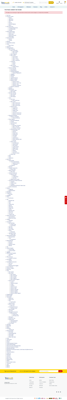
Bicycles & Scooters (10, 37)
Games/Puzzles (12, 303)
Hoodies (12, 121)
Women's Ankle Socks (17, 112)
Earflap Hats (15, 134)
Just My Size (11, 198)
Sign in (61, 3)
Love (10, 21)
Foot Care (8, 15)
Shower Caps (13, 224)
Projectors (13, 165)
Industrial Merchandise (11, 235)
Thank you (9, 363)
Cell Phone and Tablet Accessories (15, 180)
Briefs (14, 64)
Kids (7, 246)
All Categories (21, 7)
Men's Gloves (15, 149)
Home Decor (9, 221)
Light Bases (11, 19)
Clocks (8, 44)
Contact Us (52, 7)
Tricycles (10, 40)
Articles (8, 342)
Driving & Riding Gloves (13, 27)
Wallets (8, 327)
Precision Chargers (10, 268)
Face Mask (15, 135)
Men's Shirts (13, 55)
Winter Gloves (13, 141)
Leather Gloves (16, 146)
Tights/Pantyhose (14, 77)
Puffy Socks (15, 109)
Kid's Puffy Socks (16, 100)
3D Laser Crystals (10, 16)
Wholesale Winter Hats (15, 129)
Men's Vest (15, 52)
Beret (10, 201)
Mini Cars (12, 305)
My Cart (8, 367)
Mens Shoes (11, 273)
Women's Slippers (14, 292)
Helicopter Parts (14, 308)
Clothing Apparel (10, 47)
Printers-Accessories (13, 186)
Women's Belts (14, 90)
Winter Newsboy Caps (17, 139)
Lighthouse (11, 20)
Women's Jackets (14, 79)
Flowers (10, 17)
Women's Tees (16, 84)
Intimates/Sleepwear (15, 71)
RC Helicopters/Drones (13, 307)
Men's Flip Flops (14, 275)
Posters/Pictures (10, 266)
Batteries (10, 166)
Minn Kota (13, 171)
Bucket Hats (15, 133)
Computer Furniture (13, 258)
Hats (7, 199)
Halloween (11, 220)
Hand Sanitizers (12, 216)
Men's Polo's (15, 57)
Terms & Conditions (10, 352)
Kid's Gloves (15, 145)
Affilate (8, 360)
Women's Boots (14, 286)
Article (46, 7)
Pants (10, 156)
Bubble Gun (11, 298)
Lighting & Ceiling (12, 233)
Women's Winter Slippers (16, 293)
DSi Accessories (14, 313)
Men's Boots (13, 274)
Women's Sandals (14, 290)
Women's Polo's (16, 81)
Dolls (10, 300)
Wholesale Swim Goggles (13, 265)
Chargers (12, 184)
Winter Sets (13, 154)
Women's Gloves (16, 153)
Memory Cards (13, 174)
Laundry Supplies (10, 248)
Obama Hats (11, 34)
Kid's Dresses (13, 94)
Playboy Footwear (14, 283)
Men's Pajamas (14, 54)
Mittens (14, 150)
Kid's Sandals (11, 271)
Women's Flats (13, 288)
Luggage (8, 251)
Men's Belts (13, 91)
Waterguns (11, 317)
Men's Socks (13, 101)
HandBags (9, 195)
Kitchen (10, 230)
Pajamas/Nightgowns (17, 72)
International (31, 383)
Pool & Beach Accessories (11, 261)
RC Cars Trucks (12, 304)
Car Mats (10, 30)
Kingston (14, 175)
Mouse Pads (13, 169)
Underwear (13, 61)
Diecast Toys (11, 299)
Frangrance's (9, 193)
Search (51, 2)
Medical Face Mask (12, 218)
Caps (10, 203)
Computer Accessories (13, 168)
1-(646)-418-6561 (18, 2)
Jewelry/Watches (10, 240)
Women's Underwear (15, 86)
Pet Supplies (9, 259)
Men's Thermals (16, 126)
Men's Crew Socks (16, 104)
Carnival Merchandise (11, 42)
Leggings (12, 74)
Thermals (12, 124)
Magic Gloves (15, 148)
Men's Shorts (13, 65)
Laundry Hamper (12, 250)
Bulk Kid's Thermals (17, 125)
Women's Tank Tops (17, 82)
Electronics (9, 159)
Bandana (10, 87)
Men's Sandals (13, 276)
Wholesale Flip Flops (10, 348)
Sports (10, 25)
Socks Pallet (11, 335)
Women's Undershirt (17, 85)
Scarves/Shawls (14, 123)
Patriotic (10, 22)
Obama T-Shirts (12, 32)
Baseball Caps (11, 200)
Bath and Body (11, 223)
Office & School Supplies (11, 253)
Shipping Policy (10, 359)
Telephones (15, 164)
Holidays (8, 219)
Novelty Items (11, 319)
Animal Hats (15, 130)
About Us (8, 340)
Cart (64, 3)
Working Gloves (12, 236)
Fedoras (10, 205)
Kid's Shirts (13, 95)
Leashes (10, 260)
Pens (10, 255)
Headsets (12, 181)
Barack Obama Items (11, 31)
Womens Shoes (12, 280)
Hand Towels (11, 229)
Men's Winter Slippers (15, 279)
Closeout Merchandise (11, 344)
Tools (10, 238)
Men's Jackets (15, 51)
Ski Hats (14, 140)
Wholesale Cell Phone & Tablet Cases (18, 185)
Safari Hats (11, 211)
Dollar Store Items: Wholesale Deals (14, 345)
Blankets (8, 41)
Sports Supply (9, 295)
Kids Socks (13, 99)
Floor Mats (11, 228)
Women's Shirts (14, 80)
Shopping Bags (10, 294)
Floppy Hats (11, 208)
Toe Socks (15, 111)
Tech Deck (11, 310)
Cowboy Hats (11, 204)
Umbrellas (9, 324)
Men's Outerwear (14, 50)
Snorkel (10, 264)
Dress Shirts (15, 56)
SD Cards (14, 178)
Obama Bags (11, 36)
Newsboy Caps (11, 210)
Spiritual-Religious (12, 24)
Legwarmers (15, 107)
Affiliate (50, 383)
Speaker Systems (16, 163)
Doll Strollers (13, 302)
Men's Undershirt (16, 60)
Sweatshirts (11, 158)
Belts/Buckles (11, 89)
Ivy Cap (10, 209)
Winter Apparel (12, 119)
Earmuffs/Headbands (15, 120)
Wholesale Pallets (10, 330)
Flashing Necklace (14, 320)
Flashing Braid (13, 322)
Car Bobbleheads (12, 29)
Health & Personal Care (11, 215)
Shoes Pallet (11, 334)
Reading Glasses (12, 190)
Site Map (30, 385)
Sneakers (12, 285)
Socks (10, 97)
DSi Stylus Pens (16, 315)
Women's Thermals (16, 128)
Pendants (10, 243)
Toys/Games (9, 297)
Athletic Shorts (16, 66)
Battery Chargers (12, 170)
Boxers (14, 62)
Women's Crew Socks (17, 114)
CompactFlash (15, 176)
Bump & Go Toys (12, 318)
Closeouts (35, 7)
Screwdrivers (13, 239)
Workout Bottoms (16, 118)
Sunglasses (11, 189)
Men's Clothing (12, 49)
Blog (41, 7)
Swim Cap (10, 263)
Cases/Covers (15, 314)
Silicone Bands (11, 309)
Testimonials (9, 339)
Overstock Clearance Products (12, 347)
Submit (60, 371)
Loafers (12, 281)
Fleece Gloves (15, 144)
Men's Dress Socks (16, 105)
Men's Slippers (14, 278)
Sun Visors (11, 213)
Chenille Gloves (16, 143)
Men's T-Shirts (16, 59)
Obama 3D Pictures (12, 35)
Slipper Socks (15, 110)
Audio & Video (11, 160)
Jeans (10, 155)
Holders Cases (13, 183)
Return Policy (9, 358)
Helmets (10, 39)
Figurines (10, 226)
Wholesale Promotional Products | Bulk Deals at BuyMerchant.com (20, 349)
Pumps (12, 284)
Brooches (10, 241)
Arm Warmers (13, 69)
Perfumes (10, 194)
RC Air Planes (11, 323)
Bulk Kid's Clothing (12, 92)
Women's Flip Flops (14, 289)
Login (8, 364)
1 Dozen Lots (11, 329)
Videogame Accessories (13, 312)
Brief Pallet (11, 332)
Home (14, 7)
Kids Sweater (13, 96)
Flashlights (9, 191)
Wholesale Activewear (13, 115)
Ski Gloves (15, 151)
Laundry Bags (11, 249)
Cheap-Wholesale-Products (12, 343)
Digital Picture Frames (15, 179)
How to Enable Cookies (11, 362)
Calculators (11, 254)
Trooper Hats (11, 214)
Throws (12, 76)
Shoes (8, 270)
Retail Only (9, 269)
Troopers (15, 136)
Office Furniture (10, 256)
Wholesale (29, 7)
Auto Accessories (10, 26)
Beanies (14, 131)
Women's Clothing (12, 67)
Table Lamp (13, 234)
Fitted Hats (11, 206)
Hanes (8, 196)
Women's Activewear (15, 116)
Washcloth (13, 231)
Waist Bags (9, 325)
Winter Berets (15, 138)
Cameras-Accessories (13, 173)
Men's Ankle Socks (16, 102)
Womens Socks (14, 106)
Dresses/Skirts (13, 70)
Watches (10, 245)
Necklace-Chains (12, 244)
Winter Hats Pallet (12, 337)
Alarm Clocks (11, 45)
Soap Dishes (13, 225)
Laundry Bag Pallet (12, 333)
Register (57, 3)
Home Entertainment (15, 161)
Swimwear (13, 75)
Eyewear (8, 188)
